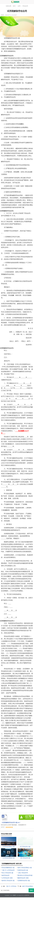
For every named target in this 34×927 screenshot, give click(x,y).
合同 (19, 6)
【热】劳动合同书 (23, 872)
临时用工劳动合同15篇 (8, 880)
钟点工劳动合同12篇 (7, 872)
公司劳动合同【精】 (7, 878)
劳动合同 (25, 6)
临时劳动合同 (5, 875)
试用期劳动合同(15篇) (24, 880)
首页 (14, 6)
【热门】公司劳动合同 (8, 870)
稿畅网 (14, 895)
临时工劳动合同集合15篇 (25, 867)
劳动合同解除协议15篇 (8, 867)
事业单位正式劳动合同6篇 (25, 875)
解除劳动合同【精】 (23, 878)
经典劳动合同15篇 (23, 870)
